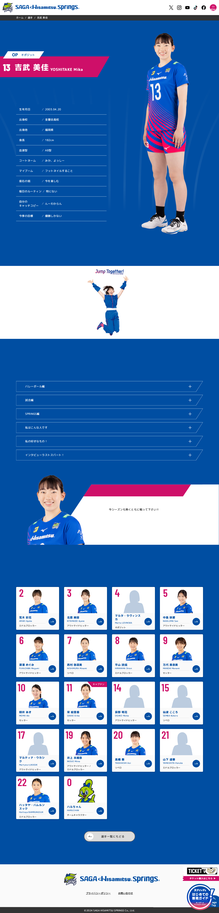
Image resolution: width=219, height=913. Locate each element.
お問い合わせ (127, 893)
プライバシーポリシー (97, 893)
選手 (30, 17)
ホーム (19, 17)
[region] (109, 17)
